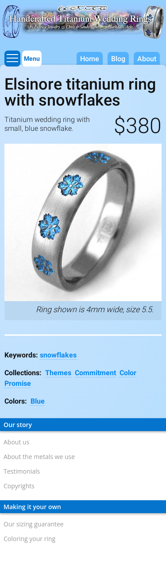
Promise (17, 383)
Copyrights (19, 486)
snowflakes (58, 355)
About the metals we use (39, 456)
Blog (118, 59)
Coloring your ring (29, 538)
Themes (58, 373)
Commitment (95, 373)
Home (89, 59)
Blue (38, 401)
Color (128, 373)
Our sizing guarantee (34, 524)
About (146, 59)
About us (16, 442)
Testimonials (22, 471)
